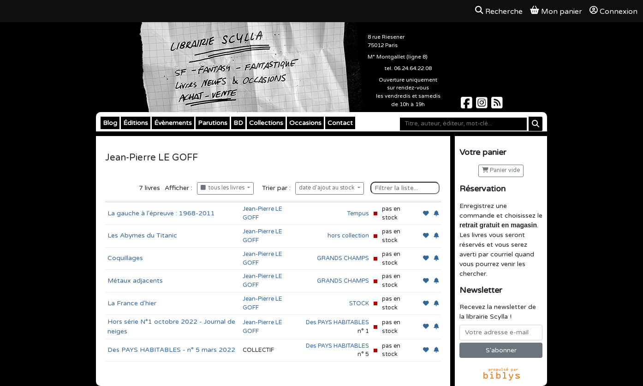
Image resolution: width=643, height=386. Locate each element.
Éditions (135, 123)
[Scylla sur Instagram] (482, 105)
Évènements (173, 123)
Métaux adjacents (135, 281)
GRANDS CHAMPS (343, 258)
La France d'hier (131, 303)
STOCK (359, 303)
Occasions (305, 123)
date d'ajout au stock (327, 187)
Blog (110, 123)
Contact (340, 123)
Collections (266, 123)
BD (238, 123)
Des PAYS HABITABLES (337, 322)
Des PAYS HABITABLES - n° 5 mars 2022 (171, 350)
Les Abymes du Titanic (142, 235)
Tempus (358, 213)
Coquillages (125, 258)
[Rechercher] (535, 124)
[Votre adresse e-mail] (500, 332)
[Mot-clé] (463, 124)
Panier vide (501, 170)
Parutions (212, 123)
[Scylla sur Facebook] (467, 105)
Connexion (613, 11)
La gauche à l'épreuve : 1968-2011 (161, 213)
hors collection (348, 235)
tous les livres (223, 187)
